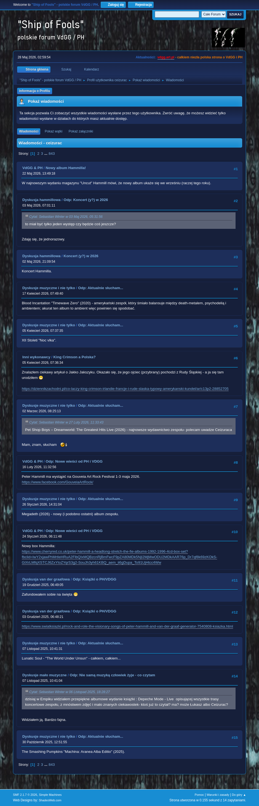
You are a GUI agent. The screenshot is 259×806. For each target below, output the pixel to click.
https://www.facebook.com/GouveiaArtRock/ (57, 482)
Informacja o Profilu (34, 91)
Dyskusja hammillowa (41, 200)
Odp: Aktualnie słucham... (100, 288)
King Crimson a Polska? (75, 357)
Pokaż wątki (53, 131)
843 (52, 153)
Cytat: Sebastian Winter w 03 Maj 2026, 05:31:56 (66, 217)
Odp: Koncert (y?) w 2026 (86, 200)
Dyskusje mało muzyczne (44, 675)
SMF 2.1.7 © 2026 (25, 794)
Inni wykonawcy (36, 357)
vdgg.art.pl (165, 57)
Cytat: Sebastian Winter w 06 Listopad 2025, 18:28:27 (69, 692)
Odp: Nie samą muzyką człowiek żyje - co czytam (112, 675)
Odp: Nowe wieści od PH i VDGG (74, 461)
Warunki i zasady (218, 794)
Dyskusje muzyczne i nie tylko (48, 288)
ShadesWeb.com (50, 800)
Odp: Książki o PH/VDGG (94, 579)
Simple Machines (50, 794)
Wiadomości (28, 131)
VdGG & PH (32, 168)
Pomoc (199, 794)
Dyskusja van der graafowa (46, 579)
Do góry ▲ (239, 794)
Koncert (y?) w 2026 (81, 256)
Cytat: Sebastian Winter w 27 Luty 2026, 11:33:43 (66, 423)
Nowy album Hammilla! (66, 168)
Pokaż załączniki (81, 131)
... (46, 153)
